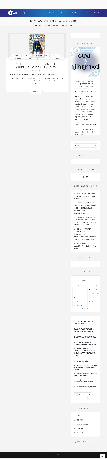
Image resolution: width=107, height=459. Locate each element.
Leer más (37, 91)
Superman (58, 58)
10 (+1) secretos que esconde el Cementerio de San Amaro (85, 380)
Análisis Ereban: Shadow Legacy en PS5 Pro (83, 322)
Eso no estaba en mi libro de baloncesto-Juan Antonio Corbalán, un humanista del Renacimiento (85, 208)
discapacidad (41, 55)
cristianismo (82, 424)
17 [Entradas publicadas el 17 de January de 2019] (85, 297)
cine (16, 55)
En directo (26, 13)
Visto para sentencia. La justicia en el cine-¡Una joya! (85, 246)
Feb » (87, 308)
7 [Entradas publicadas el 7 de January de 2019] (74, 293)
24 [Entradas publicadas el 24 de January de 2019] (85, 301)
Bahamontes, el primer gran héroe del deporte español (85, 387)
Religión (73, 13)
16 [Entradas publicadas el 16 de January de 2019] (82, 297)
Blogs (53, 13)
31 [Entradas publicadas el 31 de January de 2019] (85, 305)
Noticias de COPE (86, 442)
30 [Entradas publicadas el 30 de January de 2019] (82, 305)
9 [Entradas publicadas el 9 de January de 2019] (81, 293)
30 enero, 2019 (39, 74)
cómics (27, 55)
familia (56, 55)
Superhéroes (42, 58)
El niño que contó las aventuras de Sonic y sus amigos (84, 196)
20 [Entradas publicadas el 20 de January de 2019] (97, 297)
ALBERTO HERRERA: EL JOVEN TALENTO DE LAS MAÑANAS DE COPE (85, 337)
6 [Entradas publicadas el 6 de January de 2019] (96, 289)
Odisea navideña (82, 361)
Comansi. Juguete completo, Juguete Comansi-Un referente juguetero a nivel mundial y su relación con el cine (85, 234)
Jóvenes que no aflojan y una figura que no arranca (85, 374)
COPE (63, 13)
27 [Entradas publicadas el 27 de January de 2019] (97, 301)
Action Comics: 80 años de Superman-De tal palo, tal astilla (37, 67)
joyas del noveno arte (21, 58)
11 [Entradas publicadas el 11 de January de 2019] (89, 293)
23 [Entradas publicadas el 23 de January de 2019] (82, 301)
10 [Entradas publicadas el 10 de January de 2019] (85, 293)
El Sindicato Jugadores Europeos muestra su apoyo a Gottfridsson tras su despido (84, 329)
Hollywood (81, 432)
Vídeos (84, 13)
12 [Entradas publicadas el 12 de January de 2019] (93, 293)
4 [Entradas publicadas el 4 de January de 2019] (89, 289)
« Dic (83, 308)
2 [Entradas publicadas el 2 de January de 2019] (81, 289)
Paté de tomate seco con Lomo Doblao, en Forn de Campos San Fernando (85, 367)
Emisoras (94, 13)
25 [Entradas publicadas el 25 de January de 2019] (89, 301)
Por (20, 74)
